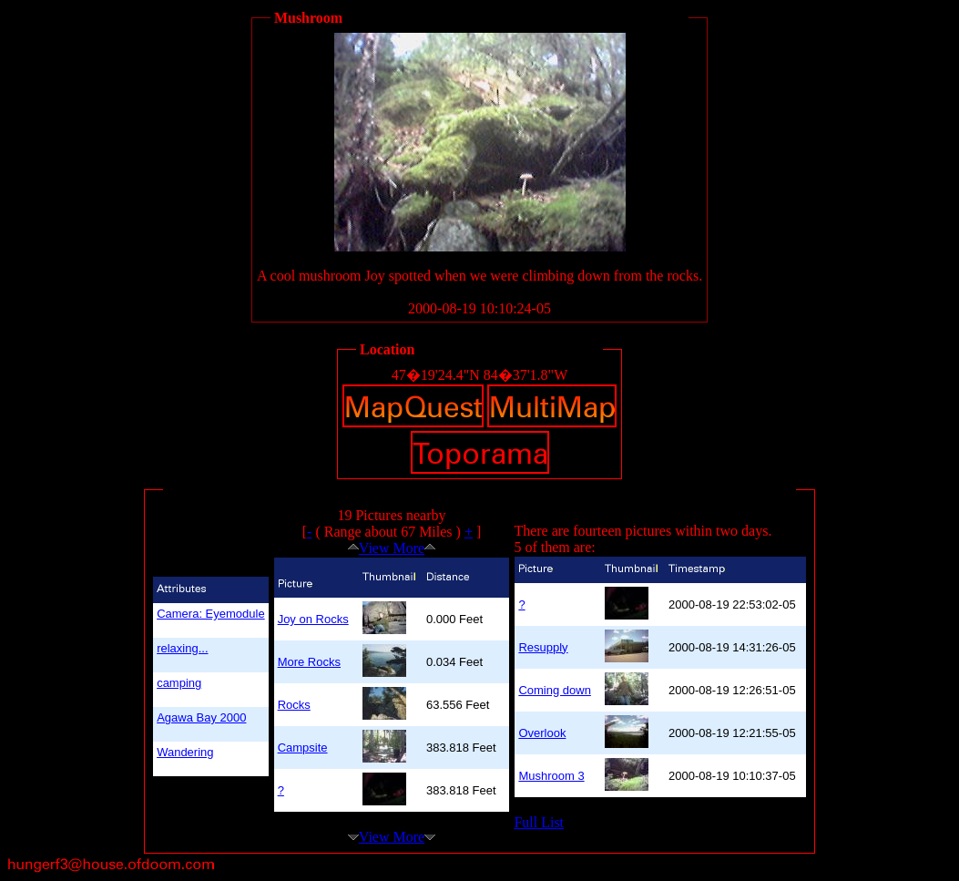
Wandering (185, 752)
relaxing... (182, 648)
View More (391, 548)
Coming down (554, 690)
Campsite (303, 747)
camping (179, 683)
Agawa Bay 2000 (201, 717)
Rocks (294, 705)
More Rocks (309, 662)
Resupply (542, 647)
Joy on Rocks (313, 619)
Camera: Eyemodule (211, 613)
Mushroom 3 (551, 776)
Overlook (542, 733)
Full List (539, 822)
